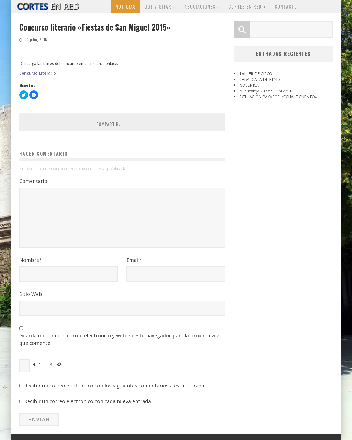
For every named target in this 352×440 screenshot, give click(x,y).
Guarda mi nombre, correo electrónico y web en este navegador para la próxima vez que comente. (119, 339)
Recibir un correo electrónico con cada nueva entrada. (88, 401)
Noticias (126, 6)
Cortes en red (245, 6)
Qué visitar (158, 6)
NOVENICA (249, 85)
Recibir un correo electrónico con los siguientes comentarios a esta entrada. (114, 385)
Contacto (286, 6)
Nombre (30, 260)
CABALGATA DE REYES (259, 79)
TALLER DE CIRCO (255, 73)
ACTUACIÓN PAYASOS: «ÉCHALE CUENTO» (278, 96)
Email (134, 260)
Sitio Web (30, 294)
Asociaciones (200, 6)
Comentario (33, 181)
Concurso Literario (37, 73)
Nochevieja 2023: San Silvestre (266, 91)
